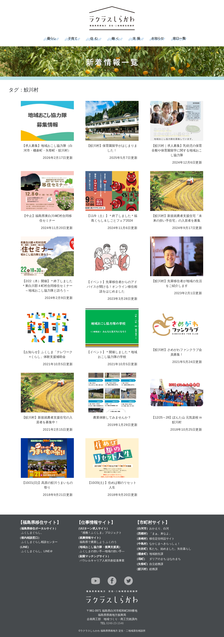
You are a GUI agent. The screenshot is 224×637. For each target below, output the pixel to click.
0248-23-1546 (115, 623)
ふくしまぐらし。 (32, 532)
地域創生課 (156, 553)
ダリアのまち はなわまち (165, 558)
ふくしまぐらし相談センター (39, 541)
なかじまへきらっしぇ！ (164, 543)
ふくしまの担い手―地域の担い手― (102, 551)
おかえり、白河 (159, 528)
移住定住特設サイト (161, 538)
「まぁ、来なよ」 (160, 533)
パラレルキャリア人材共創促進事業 (102, 560)
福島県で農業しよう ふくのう (98, 541)
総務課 (153, 569)
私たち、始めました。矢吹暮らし (170, 548)
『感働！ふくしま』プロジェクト (101, 532)
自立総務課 (156, 563)
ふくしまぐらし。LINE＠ (37, 551)
